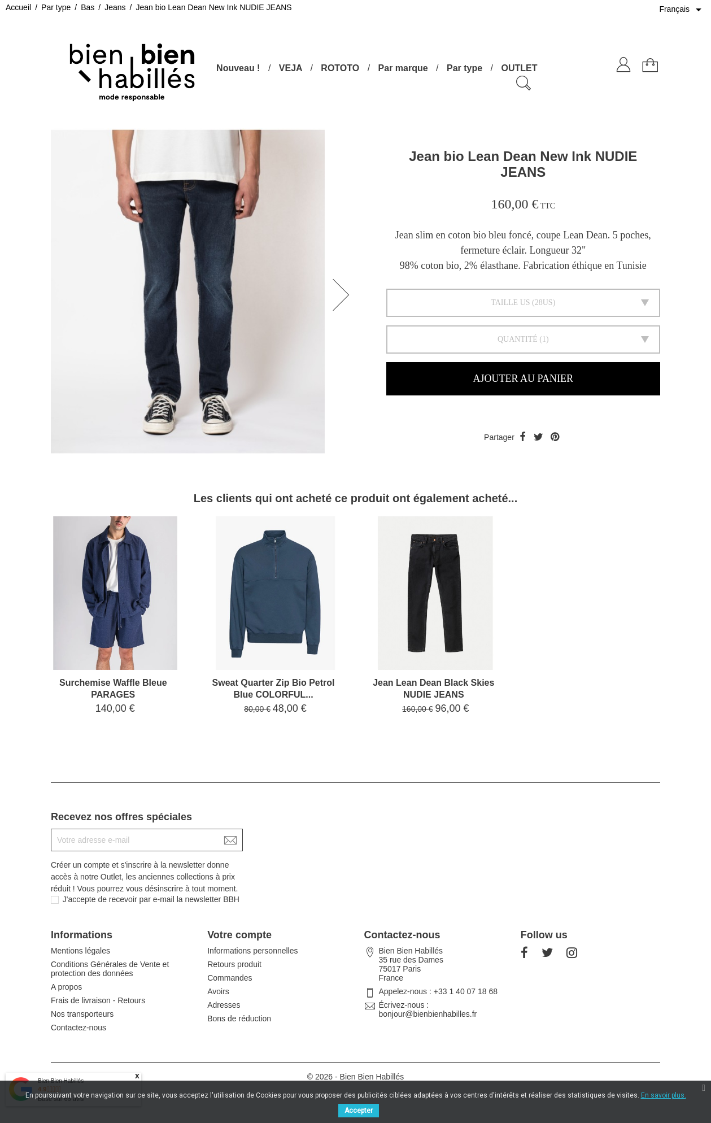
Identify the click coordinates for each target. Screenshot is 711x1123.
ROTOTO (340, 68)
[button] (344, 295)
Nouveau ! (238, 68)
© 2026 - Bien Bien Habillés (355, 1076)
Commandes (229, 977)
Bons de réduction (239, 1018)
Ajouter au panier (523, 378)
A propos (66, 986)
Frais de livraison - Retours (98, 1000)
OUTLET (519, 68)
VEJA (290, 68)
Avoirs (218, 991)
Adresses (223, 1004)
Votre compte (239, 935)
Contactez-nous (78, 1027)
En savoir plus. (663, 1095)
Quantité (518, 339)
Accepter (358, 1111)
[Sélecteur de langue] (682, 9)
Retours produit (234, 964)
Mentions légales (80, 950)
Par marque (403, 68)
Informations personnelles (252, 950)
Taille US (510, 302)
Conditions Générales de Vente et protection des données (110, 969)
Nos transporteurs (82, 1013)
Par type (464, 68)
